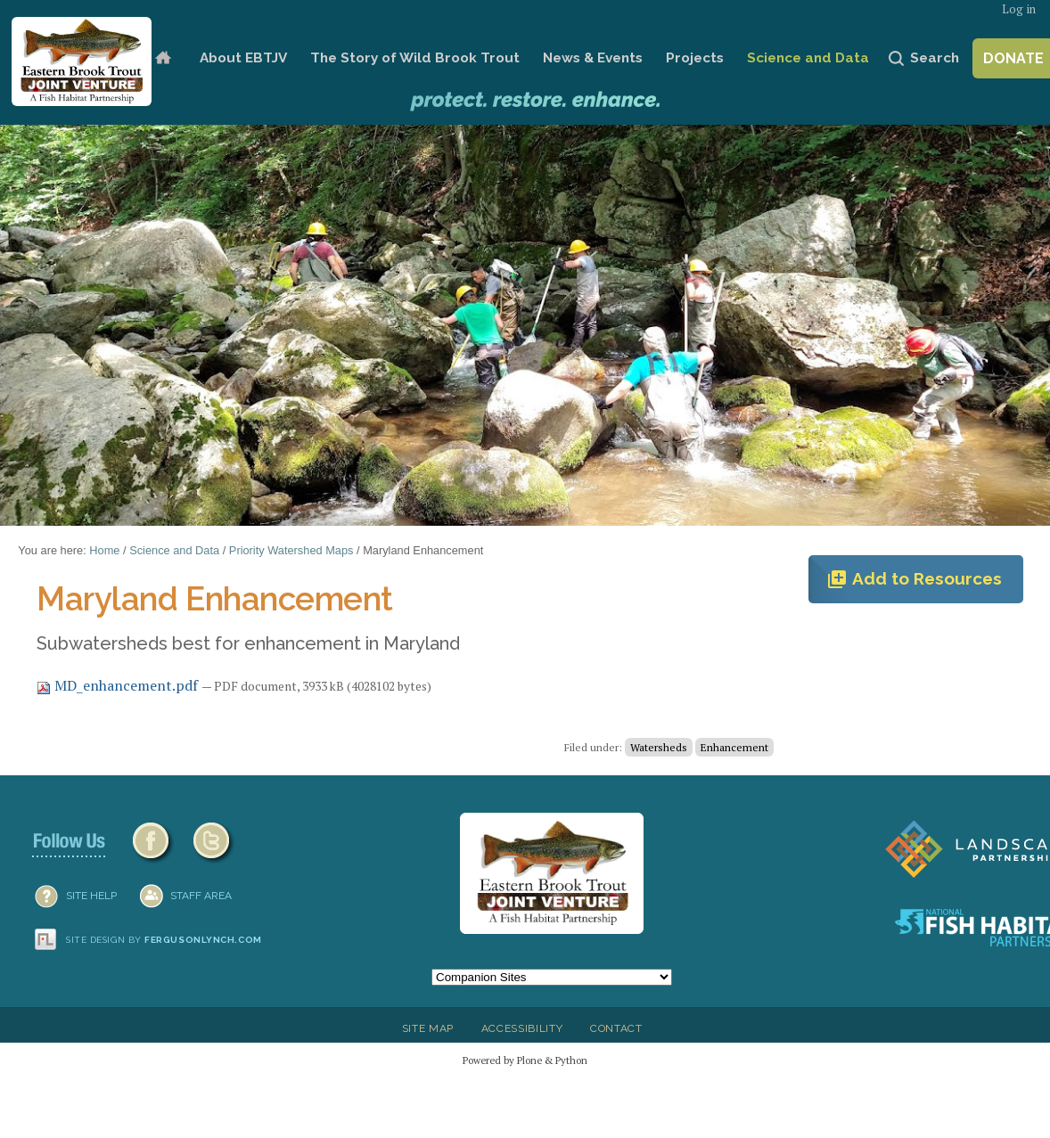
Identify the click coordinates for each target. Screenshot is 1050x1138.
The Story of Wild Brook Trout (415, 58)
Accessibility (522, 1028)
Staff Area (201, 895)
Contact (616, 1028)
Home (163, 58)
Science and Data (808, 58)
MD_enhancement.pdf (119, 685)
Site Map (428, 1028)
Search (934, 58)
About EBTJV (243, 58)
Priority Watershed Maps (291, 550)
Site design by (164, 940)
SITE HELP (91, 895)
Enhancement (734, 747)
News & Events (593, 58)
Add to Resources (914, 579)
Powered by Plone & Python (525, 1060)
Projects (695, 58)
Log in (1019, 9)
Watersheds (658, 747)
